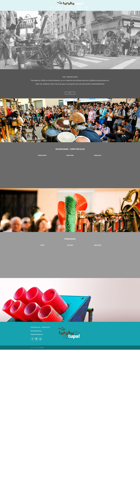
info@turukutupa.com (37, 334)
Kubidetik (41, 347)
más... (70, 93)
